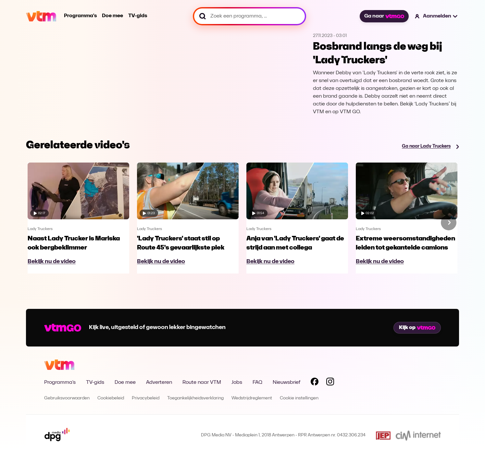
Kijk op (417, 327)
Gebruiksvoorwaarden (67, 398)
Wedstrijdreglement (251, 398)
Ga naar (384, 16)
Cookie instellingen (299, 398)
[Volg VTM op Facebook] (314, 383)
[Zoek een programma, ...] (249, 16)
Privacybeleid (145, 398)
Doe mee (112, 15)
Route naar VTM (201, 382)
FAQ (257, 382)
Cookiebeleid (110, 398)
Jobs (236, 382)
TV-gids (137, 15)
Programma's (80, 15)
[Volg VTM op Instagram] (330, 383)
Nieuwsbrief (286, 382)
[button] (436, 16)
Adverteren (159, 382)
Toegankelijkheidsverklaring (195, 398)
